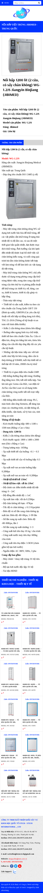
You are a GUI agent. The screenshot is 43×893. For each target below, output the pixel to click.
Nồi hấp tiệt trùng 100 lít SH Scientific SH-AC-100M (32, 793)
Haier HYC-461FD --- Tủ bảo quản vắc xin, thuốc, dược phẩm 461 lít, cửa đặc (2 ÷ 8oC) (31, 687)
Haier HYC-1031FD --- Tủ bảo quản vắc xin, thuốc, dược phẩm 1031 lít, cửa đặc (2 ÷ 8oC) (32, 616)
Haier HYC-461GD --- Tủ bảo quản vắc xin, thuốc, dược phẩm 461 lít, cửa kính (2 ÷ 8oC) (10, 723)
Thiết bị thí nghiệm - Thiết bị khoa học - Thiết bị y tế (20, 582)
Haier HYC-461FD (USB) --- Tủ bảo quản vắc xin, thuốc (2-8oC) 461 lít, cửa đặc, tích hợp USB (32, 652)
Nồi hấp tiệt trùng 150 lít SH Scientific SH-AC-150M (10, 793)
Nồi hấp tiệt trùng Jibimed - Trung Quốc (19, 26)
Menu (5, 3)
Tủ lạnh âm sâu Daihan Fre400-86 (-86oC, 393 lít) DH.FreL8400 (10, 615)
